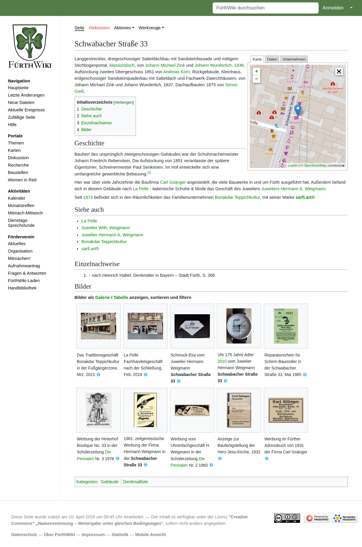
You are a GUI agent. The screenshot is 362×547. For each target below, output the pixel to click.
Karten (14, 150)
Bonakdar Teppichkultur (237, 197)
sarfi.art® (305, 197)
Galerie (102, 297)
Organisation (20, 251)
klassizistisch (121, 65)
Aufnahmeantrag (24, 265)
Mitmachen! (19, 258)
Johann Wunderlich (213, 65)
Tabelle (120, 297)
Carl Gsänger (173, 182)
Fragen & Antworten (27, 273)
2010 (222, 361)
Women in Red (22, 180)
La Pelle (141, 188)
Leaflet (293, 165)
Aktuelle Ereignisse (26, 110)
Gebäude (110, 481)
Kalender (16, 198)
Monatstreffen (21, 205)
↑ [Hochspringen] (89, 275)
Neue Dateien (21, 102)
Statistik (119, 534)
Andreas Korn (176, 71)
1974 (88, 197)
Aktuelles (17, 243)
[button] (339, 71)
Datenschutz (24, 534)
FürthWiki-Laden (24, 280)
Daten (272, 59)
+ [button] (256, 71)
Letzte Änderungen (26, 95)
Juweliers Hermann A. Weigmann (293, 188)
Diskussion (18, 157)
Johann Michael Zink (165, 65)
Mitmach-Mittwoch (25, 213)
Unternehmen (293, 59)
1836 (239, 65)
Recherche (18, 165)
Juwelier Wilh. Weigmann (105, 227)
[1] (149, 172)
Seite (80, 27)
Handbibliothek (22, 288)
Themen (16, 143)
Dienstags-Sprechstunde (21, 223)
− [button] (256, 79)
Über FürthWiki (59, 534)
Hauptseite (18, 87)
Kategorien (86, 481)
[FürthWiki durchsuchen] (266, 8)
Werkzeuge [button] (150, 27)
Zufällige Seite (21, 117)
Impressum (93, 534)
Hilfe (12, 124)
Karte (257, 59)
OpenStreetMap (315, 165)
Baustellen (18, 172)
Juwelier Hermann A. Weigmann (112, 234)
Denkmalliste (135, 481)
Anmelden (333, 7)
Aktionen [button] (122, 27)
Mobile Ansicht (150, 534)
